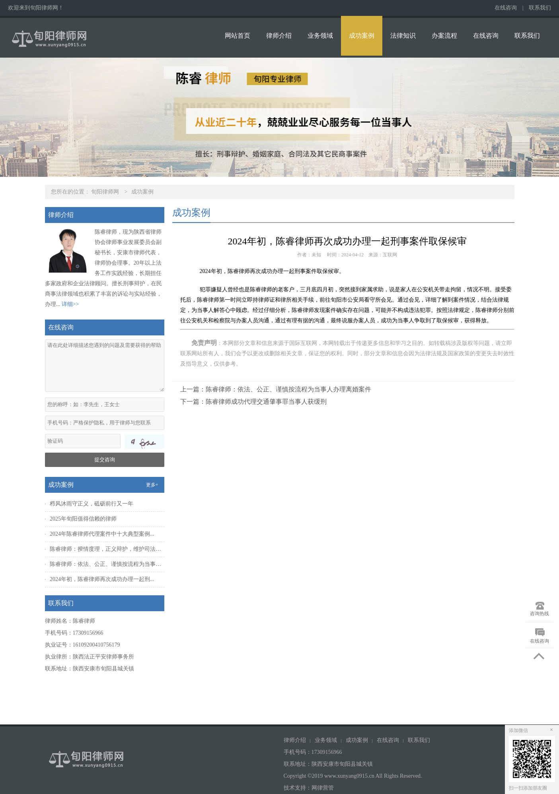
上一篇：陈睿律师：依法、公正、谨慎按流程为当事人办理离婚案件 (275, 389)
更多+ (152, 485)
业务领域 (320, 35)
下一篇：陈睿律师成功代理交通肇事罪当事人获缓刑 (253, 401)
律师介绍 (279, 35)
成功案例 (361, 35)
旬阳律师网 (105, 192)
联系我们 (540, 8)
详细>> (70, 304)
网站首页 (237, 35)
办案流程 (444, 35)
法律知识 (403, 35)
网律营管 (323, 788)
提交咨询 (104, 460)
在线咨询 (506, 8)
